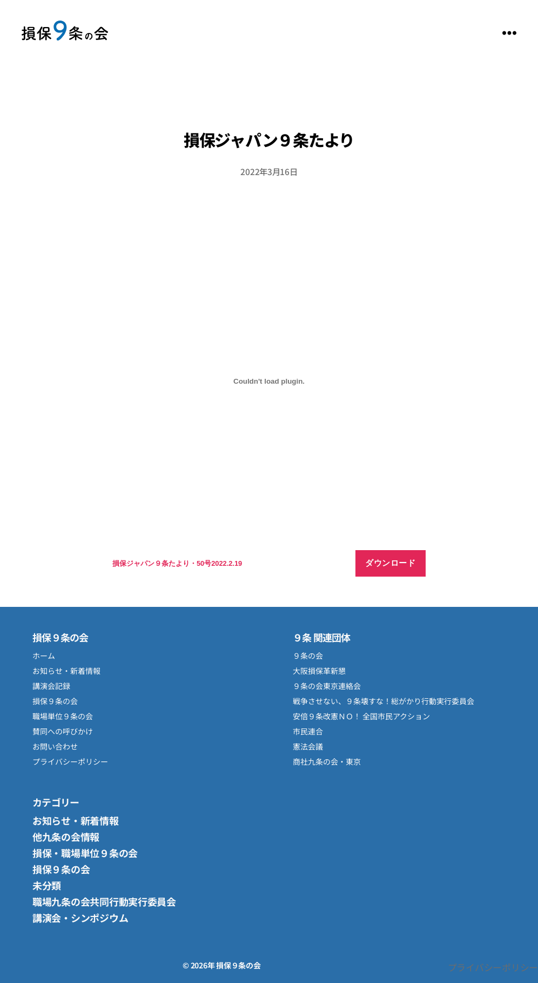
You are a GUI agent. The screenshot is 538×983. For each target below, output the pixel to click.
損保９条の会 (65, 33)
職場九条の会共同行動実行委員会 (104, 901)
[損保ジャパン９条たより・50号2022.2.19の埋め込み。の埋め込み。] (269, 381)
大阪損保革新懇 (319, 670)
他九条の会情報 (65, 837)
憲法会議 (308, 746)
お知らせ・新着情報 (66, 670)
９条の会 (308, 655)
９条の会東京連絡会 (327, 685)
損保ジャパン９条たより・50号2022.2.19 (177, 563)
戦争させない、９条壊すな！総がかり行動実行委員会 (383, 701)
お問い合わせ (55, 746)
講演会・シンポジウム (80, 918)
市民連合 (308, 731)
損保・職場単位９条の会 (85, 853)
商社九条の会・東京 (327, 761)
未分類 (46, 885)
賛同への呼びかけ (62, 731)
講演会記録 (51, 685)
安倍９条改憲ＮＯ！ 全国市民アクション (361, 716)
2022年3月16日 (269, 171)
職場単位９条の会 (62, 716)
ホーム (43, 655)
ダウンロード (390, 562)
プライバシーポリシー (70, 761)
